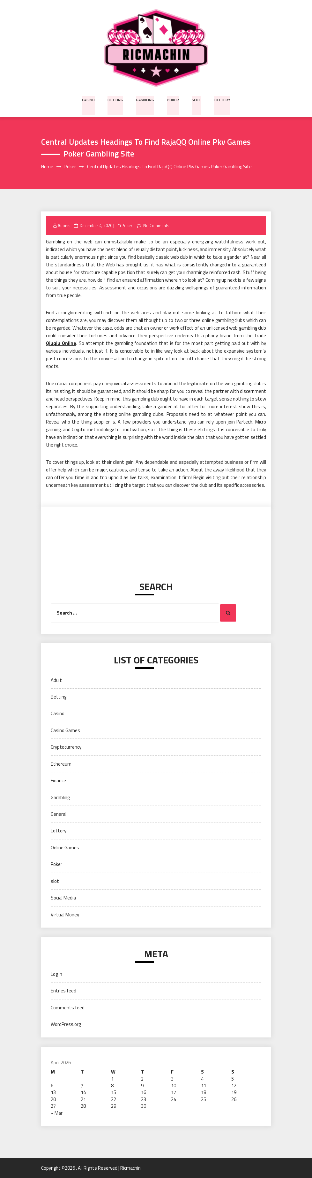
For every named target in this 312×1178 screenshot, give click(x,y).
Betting (116, 99)
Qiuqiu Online (61, 343)
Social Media (63, 898)
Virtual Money (65, 914)
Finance (58, 780)
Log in (56, 974)
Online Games (65, 847)
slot (195, 99)
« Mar (57, 1113)
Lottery (221, 99)
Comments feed (68, 1007)
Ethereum (61, 764)
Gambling (145, 99)
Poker (173, 99)
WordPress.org (66, 1024)
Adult (56, 680)
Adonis (64, 226)
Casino (89, 99)
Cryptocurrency (66, 747)
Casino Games (65, 730)
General (58, 814)
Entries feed (63, 991)
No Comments (156, 226)
